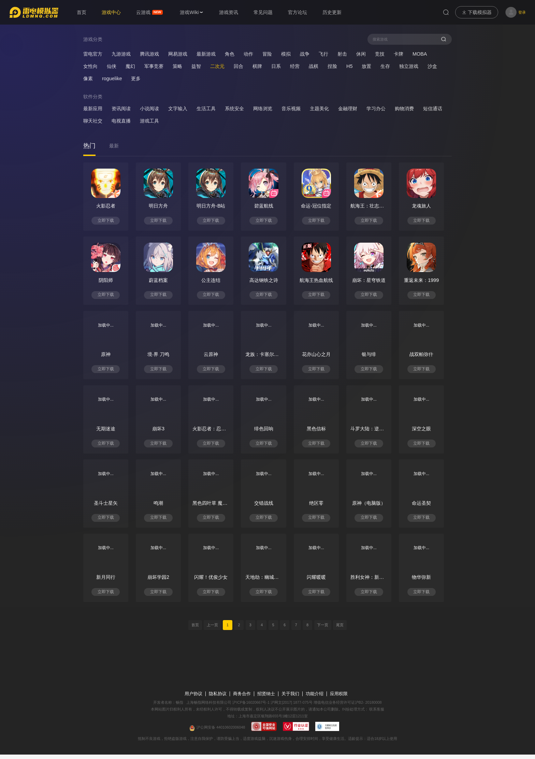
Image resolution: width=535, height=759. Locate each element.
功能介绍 (314, 698)
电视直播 (121, 121)
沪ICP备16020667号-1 (251, 707)
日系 (276, 66)
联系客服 (376, 714)
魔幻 (130, 66)
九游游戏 (121, 54)
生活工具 (206, 109)
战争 (304, 54)
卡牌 (398, 54)
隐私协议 (218, 698)
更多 (136, 78)
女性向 (90, 66)
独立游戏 (408, 66)
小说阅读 (149, 109)
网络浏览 (262, 109)
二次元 (217, 66)
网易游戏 (177, 54)
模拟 (286, 54)
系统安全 (234, 109)
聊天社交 (92, 121)
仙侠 (111, 66)
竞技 (380, 54)
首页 (194, 629)
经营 (295, 66)
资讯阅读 (121, 109)
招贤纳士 (266, 698)
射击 (342, 54)
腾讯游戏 (149, 54)
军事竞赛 (153, 66)
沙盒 (432, 66)
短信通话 (432, 109)
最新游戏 (206, 54)
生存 (385, 66)
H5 (349, 66)
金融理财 (347, 109)
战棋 (313, 66)
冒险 (267, 54)
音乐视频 (291, 109)
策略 (177, 66)
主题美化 (319, 109)
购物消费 (404, 109)
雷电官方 (92, 54)
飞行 (323, 54)
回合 (238, 66)
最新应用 (92, 109)
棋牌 (257, 66)
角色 (229, 54)
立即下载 (106, 221)
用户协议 (193, 698)
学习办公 (376, 109)
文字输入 (177, 109)
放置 (366, 66)
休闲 (361, 54)
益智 (196, 66)
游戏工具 (149, 121)
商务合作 (242, 698)
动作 (248, 54)
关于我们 (290, 698)
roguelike (112, 78)
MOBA (420, 54)
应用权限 (339, 698)
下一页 (323, 629)
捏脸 (332, 66)
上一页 (211, 629)
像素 (88, 78)
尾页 (341, 629)
